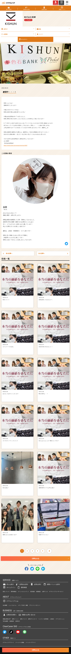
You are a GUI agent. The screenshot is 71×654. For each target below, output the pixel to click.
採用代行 (17, 621)
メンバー (53, 34)
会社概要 (5, 605)
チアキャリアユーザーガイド (56, 591)
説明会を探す (22, 584)
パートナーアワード (31, 642)
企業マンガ (45, 591)
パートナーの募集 (19, 642)
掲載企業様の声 (7, 619)
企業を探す (35, 584)
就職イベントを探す (51, 584)
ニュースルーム (12, 605)
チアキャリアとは (10, 601)
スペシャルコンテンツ (23, 591)
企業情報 (17, 34)
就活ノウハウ (6, 591)
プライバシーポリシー (34, 605)
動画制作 (12, 621)
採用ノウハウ (23, 619)
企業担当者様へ (10, 614)
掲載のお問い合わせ (26, 614)
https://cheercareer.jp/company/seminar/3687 (15, 145)
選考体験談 (13, 591)
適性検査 (22, 587)
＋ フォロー (28, 20)
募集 (53, 29)
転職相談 (38, 591)
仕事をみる (35, 558)
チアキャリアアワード (8, 642)
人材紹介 (52, 619)
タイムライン (23, 39)
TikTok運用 (5, 621)
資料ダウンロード (32, 619)
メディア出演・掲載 (23, 605)
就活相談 (32, 591)
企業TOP (17, 29)
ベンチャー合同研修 (43, 619)
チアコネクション (60, 619)
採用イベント (15, 619)
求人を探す (8, 584)
